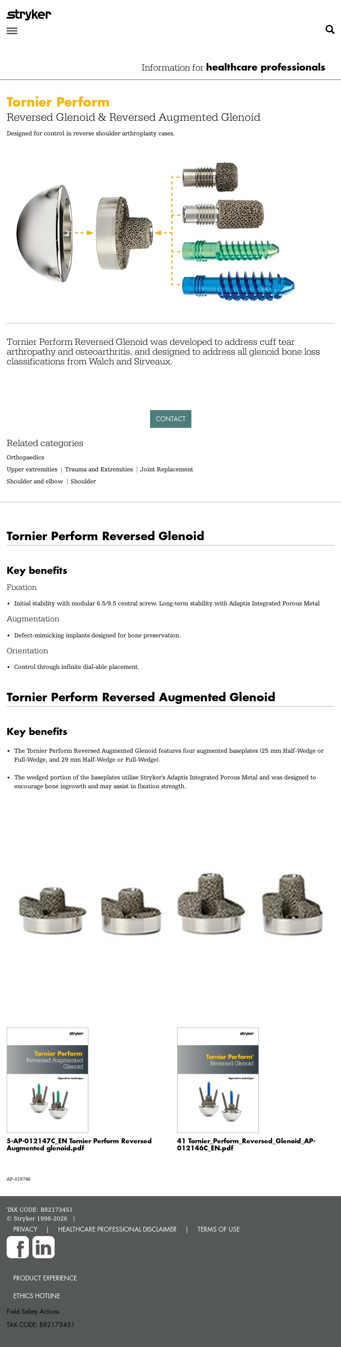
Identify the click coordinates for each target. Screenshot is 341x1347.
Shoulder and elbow (35, 481)
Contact (171, 419)
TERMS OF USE (219, 1229)
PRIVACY (25, 1229)
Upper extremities (32, 469)
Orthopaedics (25, 457)
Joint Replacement (166, 469)
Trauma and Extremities (99, 469)
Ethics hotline (36, 1296)
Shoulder (83, 481)
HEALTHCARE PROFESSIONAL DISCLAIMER (117, 1229)
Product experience (45, 1278)
